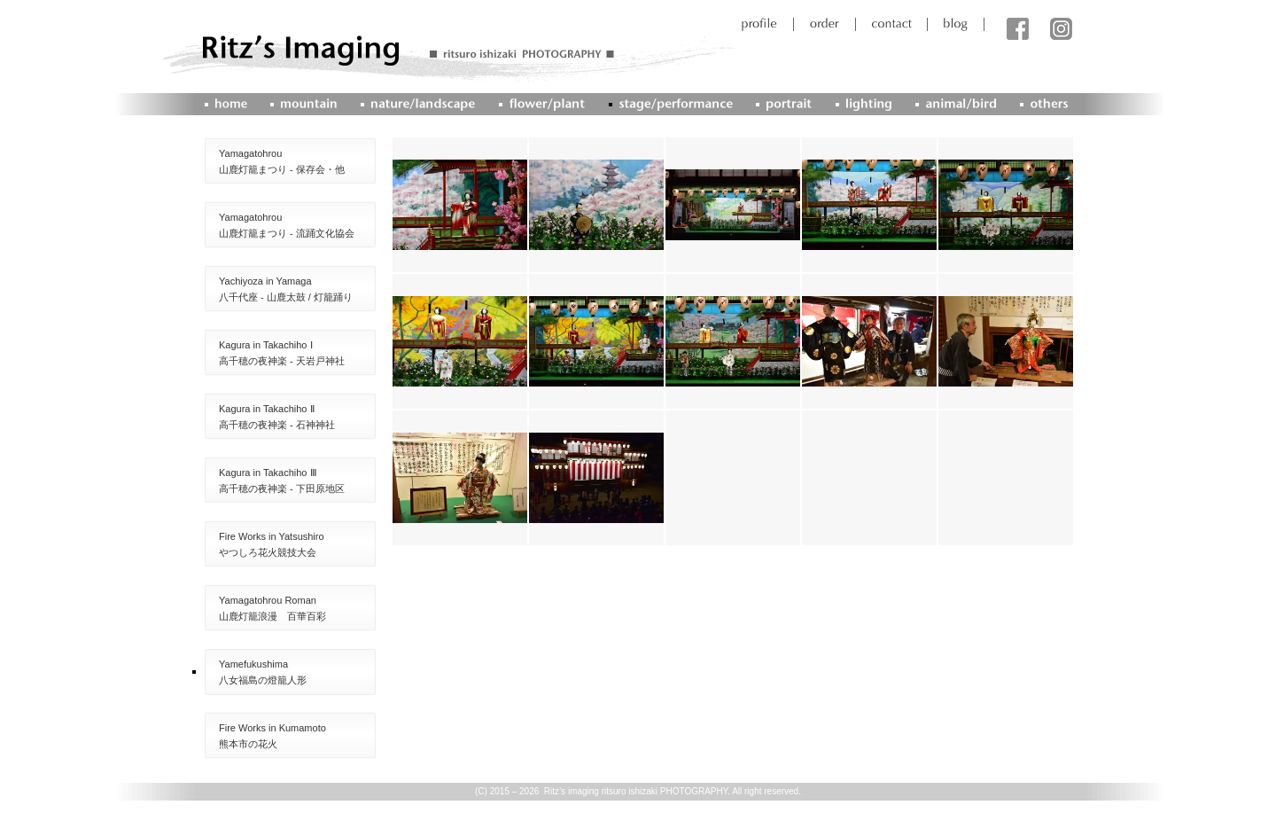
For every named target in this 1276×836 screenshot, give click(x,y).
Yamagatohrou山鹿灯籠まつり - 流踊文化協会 (286, 225)
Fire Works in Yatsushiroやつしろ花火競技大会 (271, 544)
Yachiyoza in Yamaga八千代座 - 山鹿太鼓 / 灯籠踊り (286, 289)
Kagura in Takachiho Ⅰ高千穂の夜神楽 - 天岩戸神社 (282, 353)
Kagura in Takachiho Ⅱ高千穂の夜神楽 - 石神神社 (277, 416)
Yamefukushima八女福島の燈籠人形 (263, 672)
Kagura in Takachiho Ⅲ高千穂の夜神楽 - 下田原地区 (282, 480)
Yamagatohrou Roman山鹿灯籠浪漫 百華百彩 (272, 608)
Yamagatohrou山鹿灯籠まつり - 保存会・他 (282, 161)
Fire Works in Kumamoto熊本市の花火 (272, 736)
